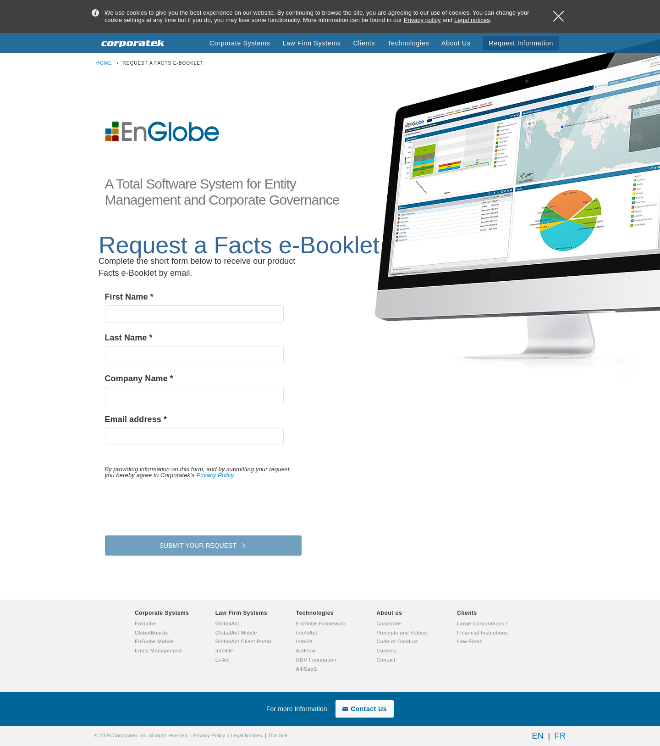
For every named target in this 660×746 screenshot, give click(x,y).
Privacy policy (422, 20)
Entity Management (158, 650)
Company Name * (139, 378)
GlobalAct (227, 623)
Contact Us (364, 709)
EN (538, 735)
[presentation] (174, 505)
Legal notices (472, 20)
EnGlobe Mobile (154, 641)
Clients (467, 613)
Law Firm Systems (241, 613)
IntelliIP (224, 650)
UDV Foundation (316, 659)
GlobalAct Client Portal (243, 641)
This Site (278, 735)
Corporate (388, 623)
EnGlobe (145, 623)
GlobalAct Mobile (236, 632)
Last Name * (129, 337)
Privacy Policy (214, 475)
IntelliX (304, 641)
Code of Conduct (397, 641)
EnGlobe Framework (321, 623)
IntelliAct (307, 632)
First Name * (129, 296)
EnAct (222, 659)
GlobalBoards (151, 632)
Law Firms (469, 641)
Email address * (136, 419)
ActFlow (306, 650)
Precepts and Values (401, 632)
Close (558, 16)
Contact (385, 659)
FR (560, 735)
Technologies (315, 613)
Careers (386, 650)
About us (389, 613)
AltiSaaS (306, 669)
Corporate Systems (162, 613)
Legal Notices (246, 735)
